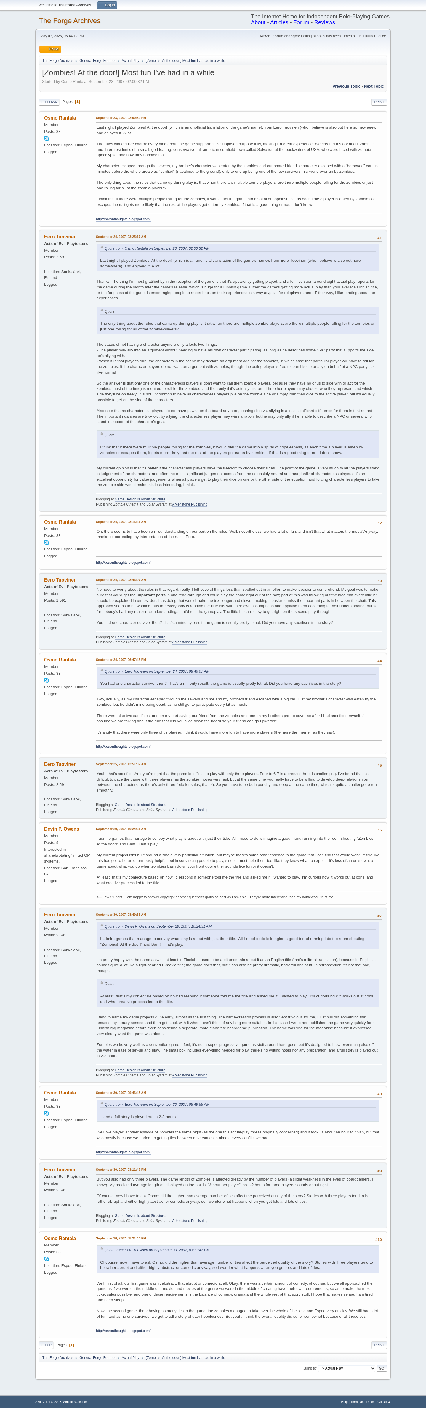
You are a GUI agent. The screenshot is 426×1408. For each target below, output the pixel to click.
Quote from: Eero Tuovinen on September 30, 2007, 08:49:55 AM (157, 1104)
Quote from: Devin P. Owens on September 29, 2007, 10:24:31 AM (158, 926)
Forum (301, 22)
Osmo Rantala (60, 117)
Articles (279, 22)
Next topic (374, 86)
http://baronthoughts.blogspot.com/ (123, 219)
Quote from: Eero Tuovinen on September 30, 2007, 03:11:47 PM (157, 1250)
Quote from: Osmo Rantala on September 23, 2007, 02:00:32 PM (157, 248)
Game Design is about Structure (140, 499)
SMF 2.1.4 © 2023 (48, 1402)
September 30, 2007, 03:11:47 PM (121, 1169)
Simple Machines (75, 1402)
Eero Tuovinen (60, 236)
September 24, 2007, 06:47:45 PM (121, 659)
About (258, 22)
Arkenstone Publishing (189, 504)
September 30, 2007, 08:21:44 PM (121, 1238)
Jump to (309, 1368)
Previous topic (346, 86)
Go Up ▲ (384, 1402)
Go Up (46, 1345)
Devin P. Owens (61, 828)
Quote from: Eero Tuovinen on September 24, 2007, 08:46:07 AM (157, 671)
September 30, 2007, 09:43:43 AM (121, 1092)
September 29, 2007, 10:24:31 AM (121, 829)
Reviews (324, 22)
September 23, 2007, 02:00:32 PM (121, 118)
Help (344, 1402)
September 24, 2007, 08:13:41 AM (121, 522)
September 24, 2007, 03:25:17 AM (121, 236)
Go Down (49, 102)
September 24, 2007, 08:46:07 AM (121, 580)
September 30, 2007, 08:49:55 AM (121, 914)
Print (379, 102)
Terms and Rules (363, 1402)
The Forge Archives (69, 21)
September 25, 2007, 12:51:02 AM (121, 764)
